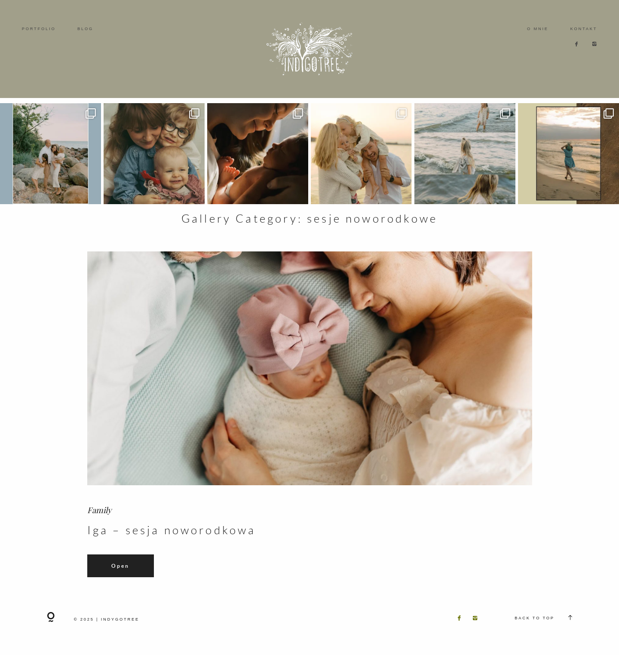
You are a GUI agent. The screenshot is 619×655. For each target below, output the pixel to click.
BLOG (85, 29)
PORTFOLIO (39, 29)
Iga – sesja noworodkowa (171, 530)
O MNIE (538, 29)
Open (120, 566)
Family (99, 510)
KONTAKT (584, 29)
